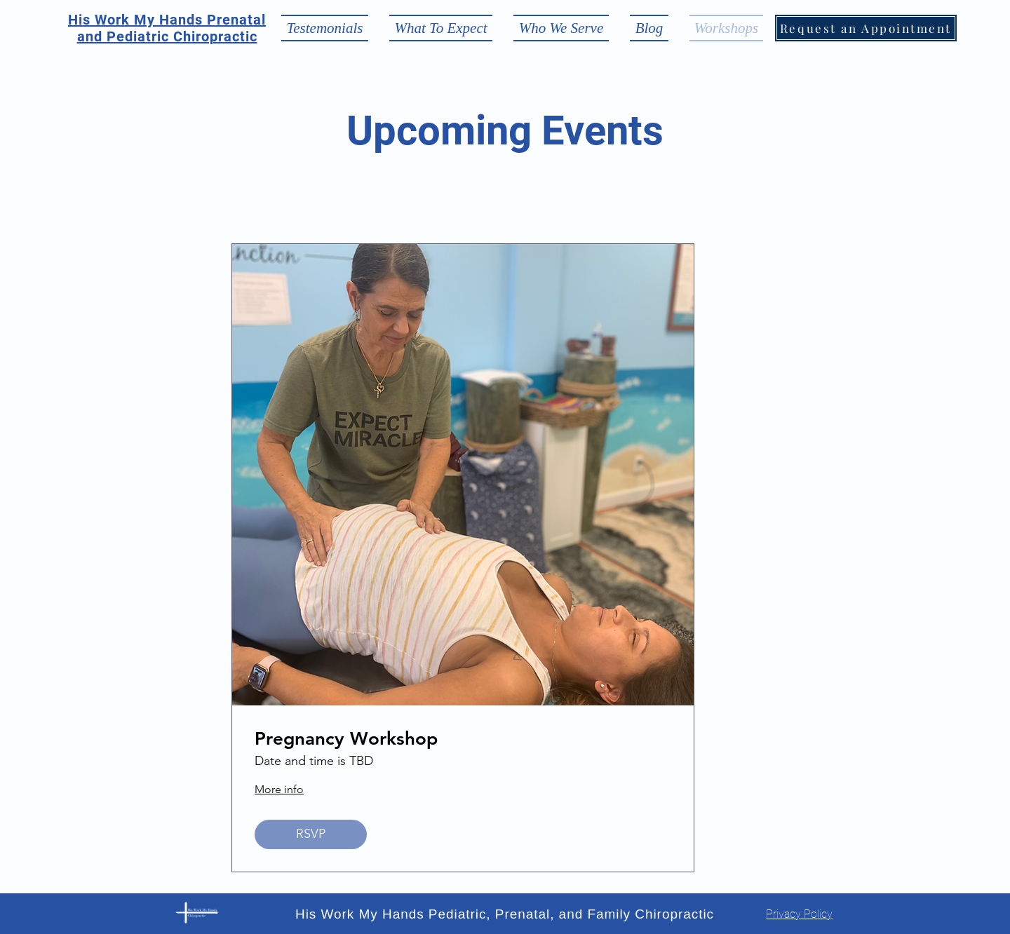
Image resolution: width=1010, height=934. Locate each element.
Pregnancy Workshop (346, 739)
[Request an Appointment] (865, 28)
